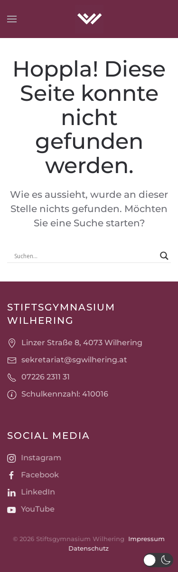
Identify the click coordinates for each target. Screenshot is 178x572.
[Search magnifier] (164, 255)
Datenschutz (88, 548)
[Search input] (84, 255)
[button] (12, 19)
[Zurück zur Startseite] (89, 19)
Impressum (145, 539)
